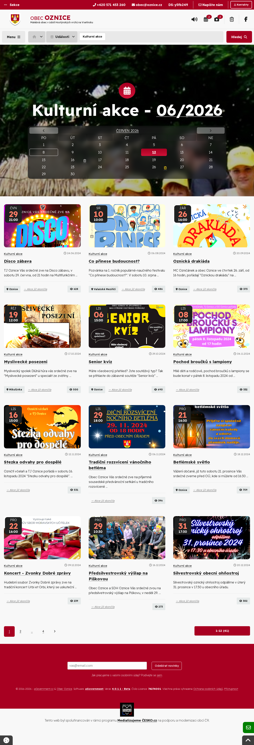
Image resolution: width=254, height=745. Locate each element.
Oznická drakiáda (191, 261)
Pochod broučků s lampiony (202, 367)
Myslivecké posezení (25, 367)
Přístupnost (231, 700)
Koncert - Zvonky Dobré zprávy (37, 584)
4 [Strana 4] (43, 643)
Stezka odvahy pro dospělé (33, 473)
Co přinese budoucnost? (114, 261)
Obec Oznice (64, 700)
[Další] (54, 643)
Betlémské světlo (191, 473)
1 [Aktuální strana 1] (9, 643)
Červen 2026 (127, 130)
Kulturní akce (92, 36)
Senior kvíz (100, 367)
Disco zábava (18, 261)
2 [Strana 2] (20, 643)
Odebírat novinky (167, 677)
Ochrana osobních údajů (208, 700)
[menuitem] (37, 36)
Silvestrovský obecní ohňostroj (206, 584)
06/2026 (189, 110)
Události (59, 37)
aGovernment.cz (43, 700)
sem (159, 686)
